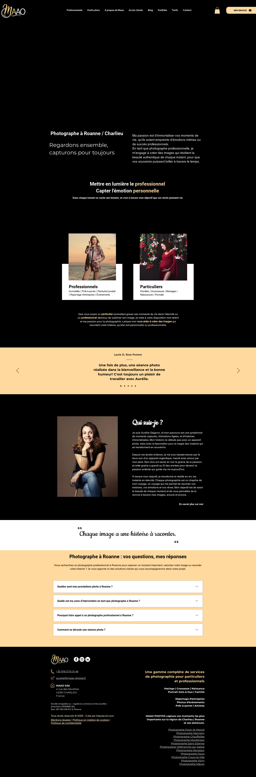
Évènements (103, 294)
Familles (144, 291)
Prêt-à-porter (89, 291)
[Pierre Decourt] (128, 386)
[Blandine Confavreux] (131, 386)
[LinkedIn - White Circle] (87, 659)
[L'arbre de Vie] (124, 386)
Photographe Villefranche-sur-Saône (182, 746)
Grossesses (157, 291)
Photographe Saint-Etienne (187, 743)
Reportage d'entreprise (82, 294)
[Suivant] (238, 371)
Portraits (159, 294)
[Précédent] (17, 371)
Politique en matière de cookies (91, 719)
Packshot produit (106, 291)
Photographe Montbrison (189, 740)
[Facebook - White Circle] (76, 659)
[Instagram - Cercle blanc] (81, 659)
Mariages (171, 291)
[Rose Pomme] (121, 386)
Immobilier (74, 291)
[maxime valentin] (135, 386)
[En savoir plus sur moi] (191, 504)
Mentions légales (61, 719)
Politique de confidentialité (66, 723)
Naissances (146, 294)
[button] (74, 10)
